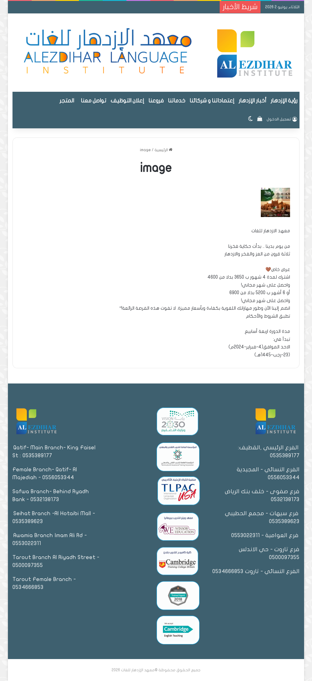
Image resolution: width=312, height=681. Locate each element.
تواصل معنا (93, 101)
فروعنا (156, 101)
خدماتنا (176, 101)
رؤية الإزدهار (284, 101)
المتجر (66, 101)
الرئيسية (163, 150)
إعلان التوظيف (127, 101)
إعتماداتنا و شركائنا (212, 101)
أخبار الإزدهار (252, 101)
